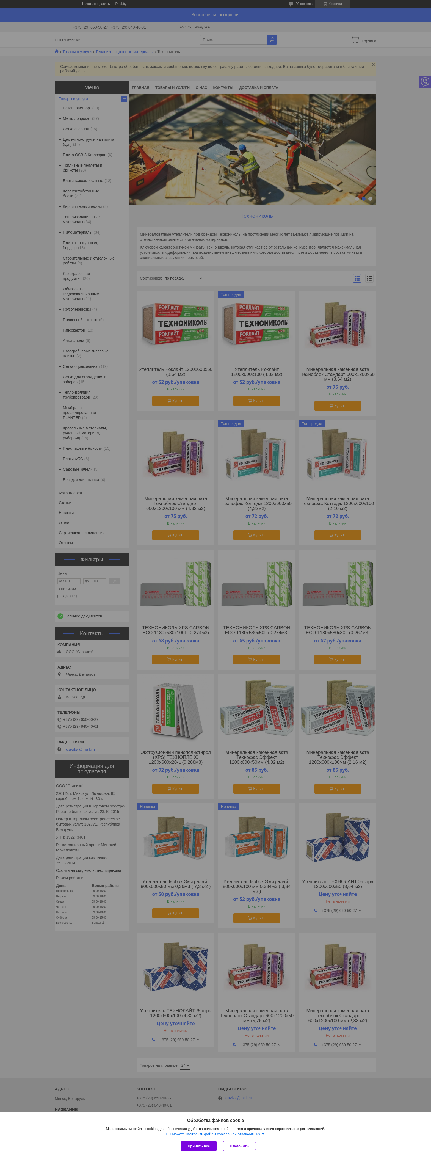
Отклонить (239, 1146)
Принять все (199, 1146)
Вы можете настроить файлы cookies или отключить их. (213, 1134)
